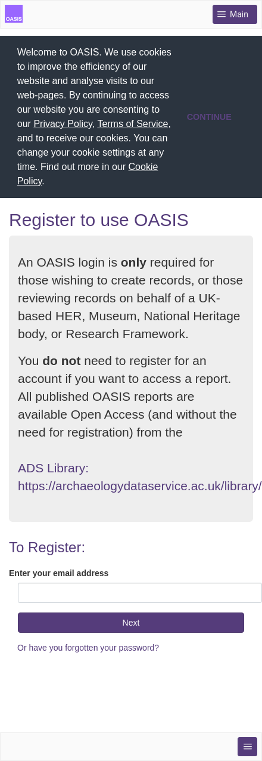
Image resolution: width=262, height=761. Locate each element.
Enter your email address (58, 573)
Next (131, 622)
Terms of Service (132, 124)
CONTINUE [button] (209, 117)
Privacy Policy (62, 124)
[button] (49, 182)
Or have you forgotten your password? (88, 647)
